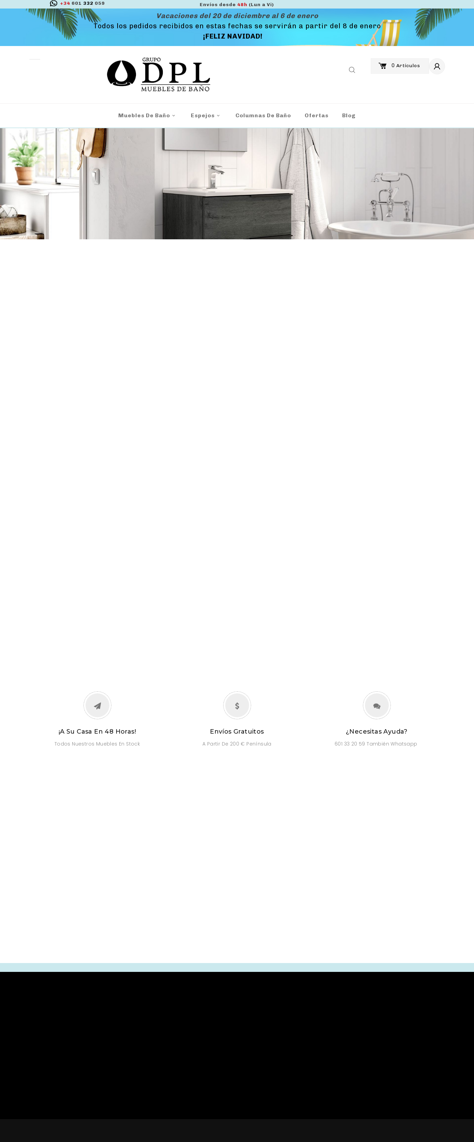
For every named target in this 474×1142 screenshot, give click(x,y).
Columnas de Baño (263, 115)
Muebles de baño (147, 115)
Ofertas (316, 115)
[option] (237, 183)
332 (82, 3)
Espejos (206, 115)
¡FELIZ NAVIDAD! (233, 36)
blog (349, 115)
